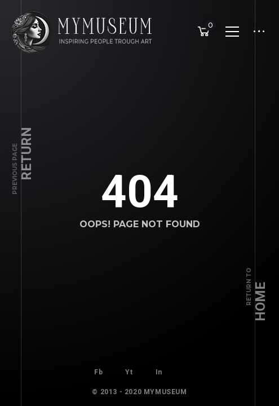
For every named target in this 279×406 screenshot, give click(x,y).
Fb (98, 369)
